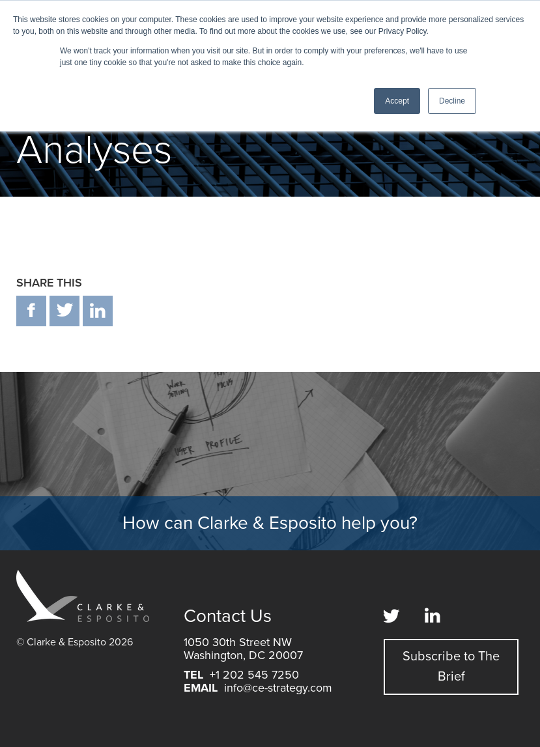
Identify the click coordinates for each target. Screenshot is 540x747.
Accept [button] (397, 101)
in (98, 311)
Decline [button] (452, 101)
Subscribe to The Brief (451, 666)
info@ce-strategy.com (278, 688)
